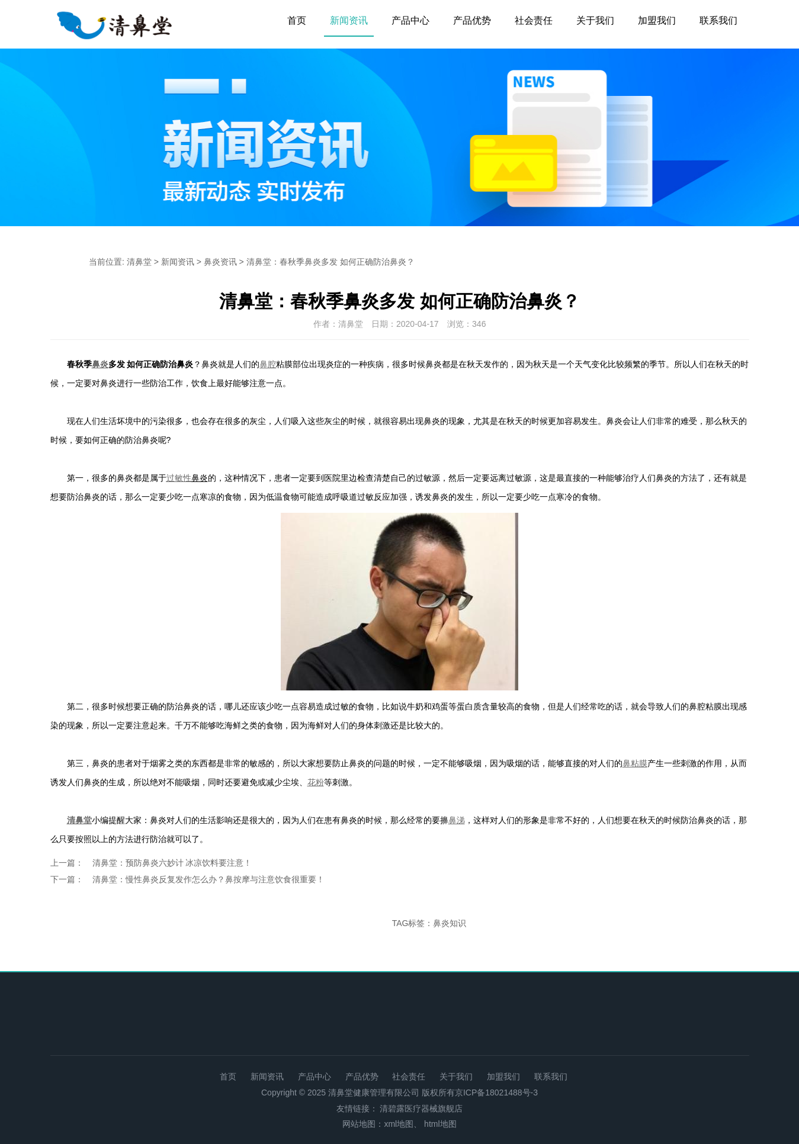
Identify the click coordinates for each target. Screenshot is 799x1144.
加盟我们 (657, 20)
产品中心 (410, 20)
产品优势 (472, 20)
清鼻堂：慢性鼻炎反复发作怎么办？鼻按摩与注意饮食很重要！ (208, 879)
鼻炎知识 (449, 923)
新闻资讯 (349, 20)
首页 (296, 20)
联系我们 (718, 20)
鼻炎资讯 (220, 261)
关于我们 (595, 20)
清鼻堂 (139, 261)
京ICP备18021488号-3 (496, 1092)
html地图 (440, 1124)
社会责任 (534, 20)
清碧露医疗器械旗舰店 (421, 1108)
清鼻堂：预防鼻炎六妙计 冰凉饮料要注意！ (172, 862)
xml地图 (398, 1124)
